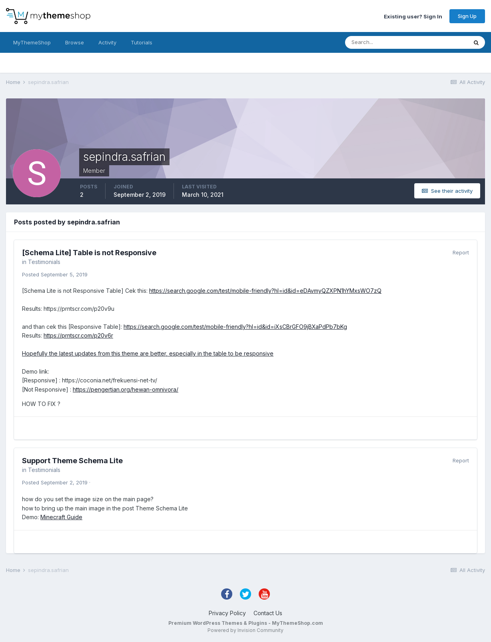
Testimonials (44, 261)
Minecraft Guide (61, 517)
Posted (55, 274)
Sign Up (467, 16)
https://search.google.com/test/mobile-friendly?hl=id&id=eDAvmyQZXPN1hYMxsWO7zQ (265, 290)
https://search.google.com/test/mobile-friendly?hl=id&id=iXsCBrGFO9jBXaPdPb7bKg (235, 326)
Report (461, 252)
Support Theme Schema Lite (72, 460)
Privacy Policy (227, 613)
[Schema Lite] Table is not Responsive (89, 252)
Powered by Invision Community (245, 630)
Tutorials (141, 42)
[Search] (380, 42)
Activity (107, 42)
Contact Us (267, 613)
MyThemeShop (32, 42)
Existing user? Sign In (413, 16)
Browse (74, 42)
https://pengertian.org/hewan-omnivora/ (125, 389)
